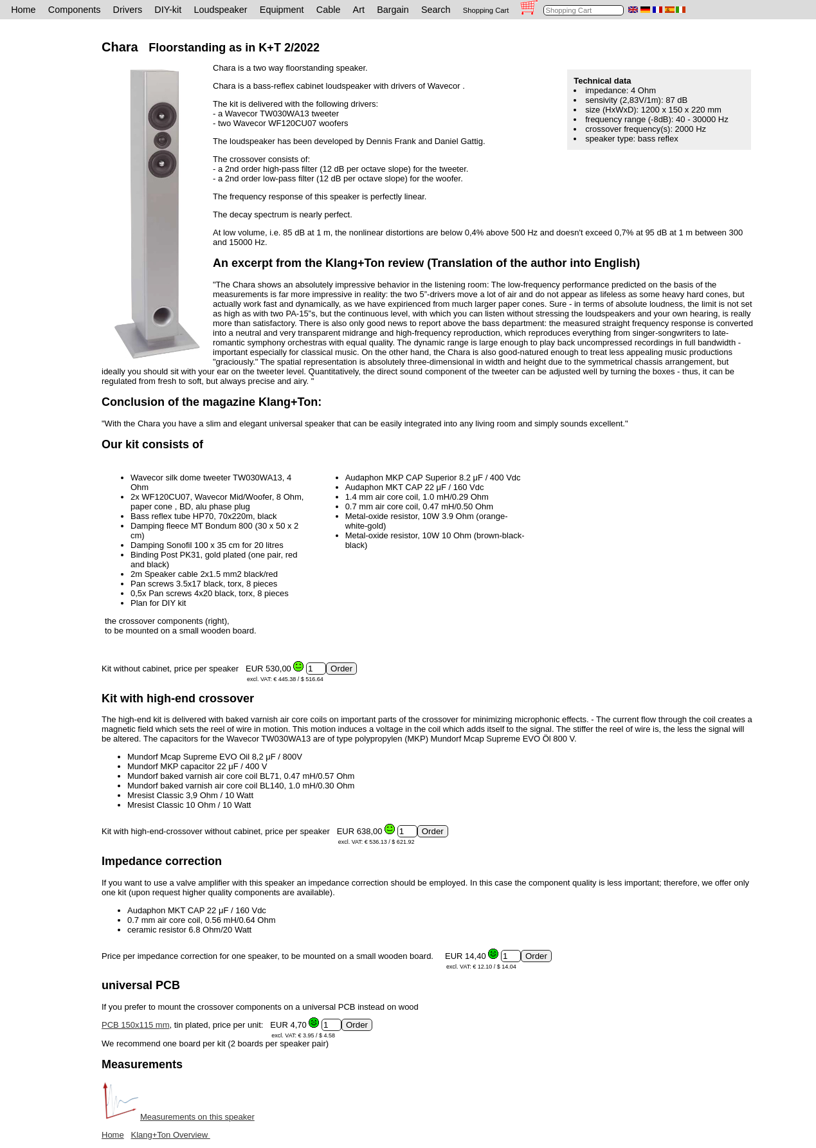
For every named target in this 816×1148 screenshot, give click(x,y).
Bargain (393, 10)
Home (23, 10)
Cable (328, 10)
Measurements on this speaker (178, 1117)
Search (436, 10)
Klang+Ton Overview (170, 1135)
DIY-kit (167, 10)
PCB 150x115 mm (136, 1025)
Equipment (282, 10)
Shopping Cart (486, 10)
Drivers (128, 10)
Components (74, 10)
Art (359, 10)
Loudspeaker (220, 10)
